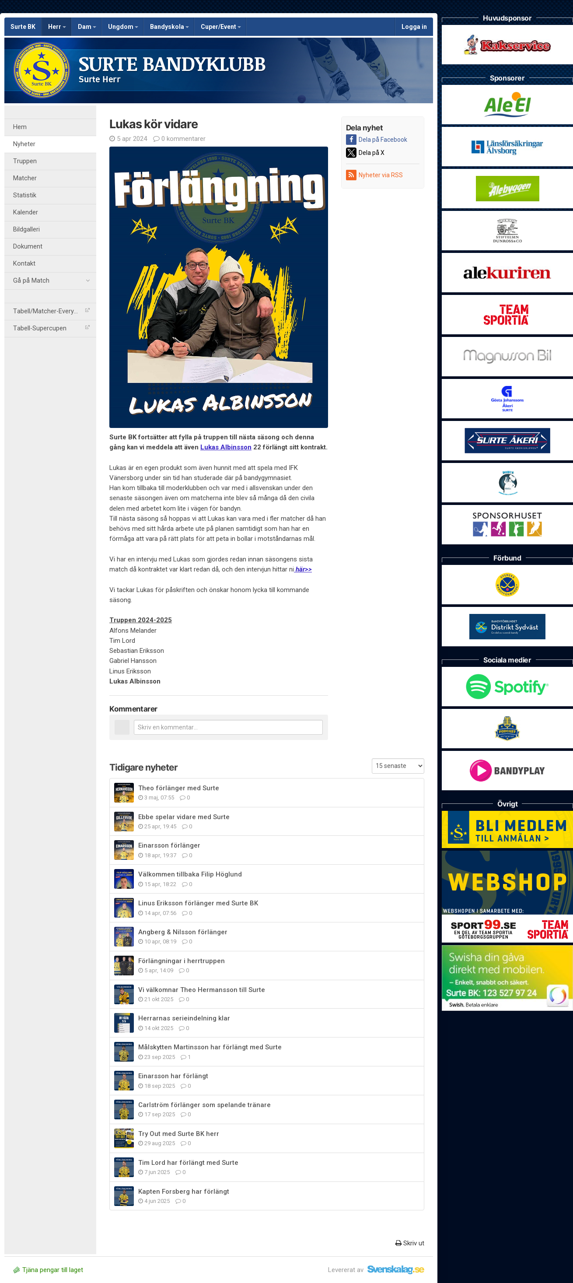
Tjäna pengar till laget (48, 1270)
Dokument (27, 246)
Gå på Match (51, 281)
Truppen (25, 161)
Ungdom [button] (123, 26)
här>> (303, 569)
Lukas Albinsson (226, 447)
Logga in (414, 26)
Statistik (24, 195)
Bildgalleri (26, 229)
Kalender (25, 212)
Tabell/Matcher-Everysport (51, 311)
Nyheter (24, 144)
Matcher (25, 178)
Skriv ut (409, 1243)
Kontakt (24, 263)
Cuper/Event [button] (221, 26)
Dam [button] (87, 26)
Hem (20, 127)
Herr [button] (57, 26)
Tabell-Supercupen (51, 328)
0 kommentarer (179, 139)
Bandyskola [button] (169, 26)
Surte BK (22, 26)
